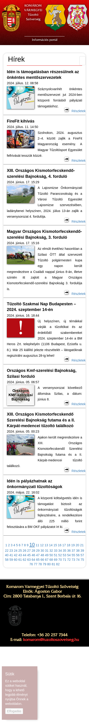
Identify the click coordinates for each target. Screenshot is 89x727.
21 (82, 545)
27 (29, 550)
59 (11, 559)
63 (29, 559)
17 (64, 545)
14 (51, 545)
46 (33, 555)
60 (16, 559)
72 (69, 559)
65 (38, 559)
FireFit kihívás (20, 121)
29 (38, 550)
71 (64, 559)
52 (60, 555)
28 (33, 550)
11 (37, 545)
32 (51, 550)
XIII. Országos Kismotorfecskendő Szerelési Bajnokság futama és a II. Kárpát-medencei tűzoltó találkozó (41, 420)
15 (55, 545)
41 (11, 555)
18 (69, 545)
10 (32, 544)
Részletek (75, 111)
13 (46, 545)
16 (60, 545)
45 (29, 555)
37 (73, 550)
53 (64, 555)
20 (77, 545)
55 (73, 555)
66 (42, 559)
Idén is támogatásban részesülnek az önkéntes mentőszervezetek (43, 75)
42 (16, 555)
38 (78, 550)
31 (47, 550)
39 (82, 550)
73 (73, 559)
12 (42, 545)
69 (56, 559)
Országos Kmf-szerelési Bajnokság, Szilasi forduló (41, 373)
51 (56, 555)
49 (47, 555)
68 (51, 559)
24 (16, 550)
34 (60, 550)
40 (7, 555)
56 (78, 555)
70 (60, 559)
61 (20, 559)
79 (44, 564)
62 (24, 559)
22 (7, 550)
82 (58, 564)
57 (82, 555)
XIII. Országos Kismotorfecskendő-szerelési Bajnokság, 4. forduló (41, 173)
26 (24, 550)
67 (47, 559)
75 (82, 559)
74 (78, 559)
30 (42, 550)
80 (49, 564)
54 (69, 555)
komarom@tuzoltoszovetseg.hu (51, 639)
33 (56, 550)
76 (31, 564)
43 (20, 555)
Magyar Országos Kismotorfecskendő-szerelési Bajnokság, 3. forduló (44, 234)
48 (42, 555)
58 (7, 559)
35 (64, 550)
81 (53, 564)
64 (33, 559)
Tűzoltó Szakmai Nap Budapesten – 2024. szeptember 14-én (41, 307)
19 (73, 545)
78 (40, 564)
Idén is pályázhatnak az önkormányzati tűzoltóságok (34, 484)
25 (20, 550)
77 (35, 564)
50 (51, 555)
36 (69, 550)
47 (38, 555)
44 (24, 555)
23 (11, 550)
